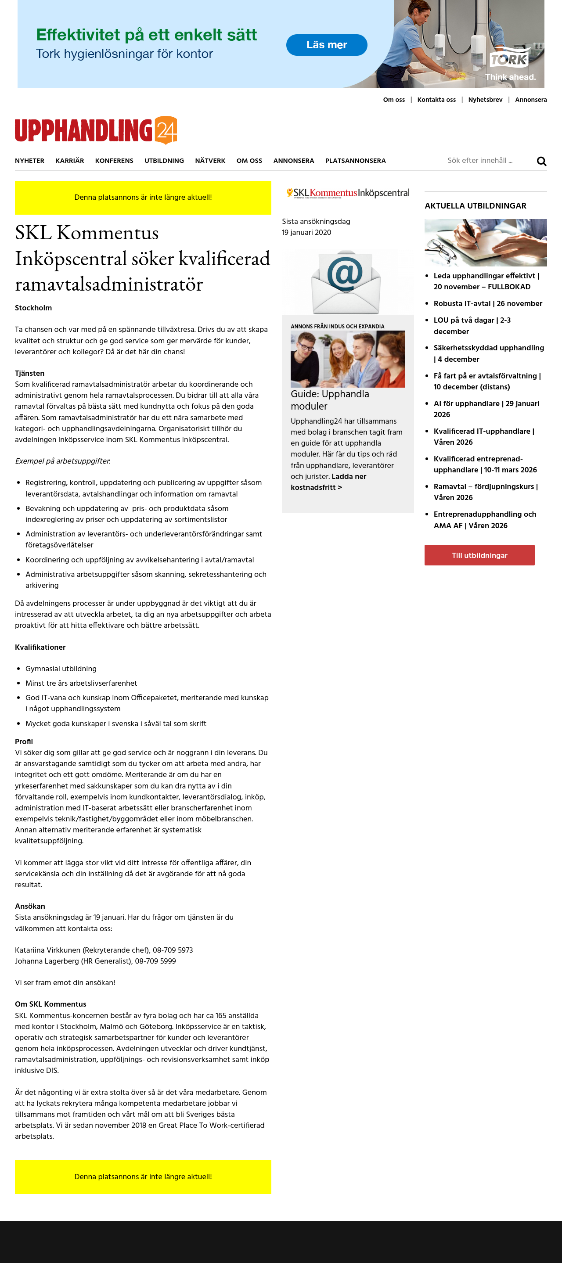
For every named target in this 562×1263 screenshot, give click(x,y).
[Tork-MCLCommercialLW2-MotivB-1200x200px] (281, 44)
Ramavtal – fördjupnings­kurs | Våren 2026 (486, 492)
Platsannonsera (355, 161)
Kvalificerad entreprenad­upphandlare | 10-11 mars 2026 (485, 465)
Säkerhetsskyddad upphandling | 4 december (489, 354)
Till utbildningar (479, 556)
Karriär (69, 161)
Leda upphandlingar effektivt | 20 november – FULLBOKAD (486, 282)
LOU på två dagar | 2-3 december (472, 326)
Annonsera (531, 100)
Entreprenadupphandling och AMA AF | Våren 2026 (485, 520)
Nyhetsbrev (485, 100)
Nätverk (210, 161)
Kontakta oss (437, 100)
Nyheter (29, 161)
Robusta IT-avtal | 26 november (488, 304)
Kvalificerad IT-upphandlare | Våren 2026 (484, 437)
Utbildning (164, 161)
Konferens (114, 161)
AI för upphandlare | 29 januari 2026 (487, 409)
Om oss (394, 100)
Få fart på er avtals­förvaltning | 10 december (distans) (487, 382)
